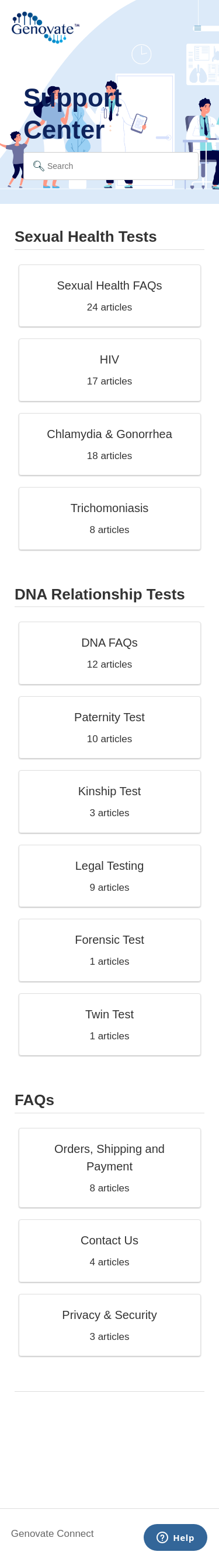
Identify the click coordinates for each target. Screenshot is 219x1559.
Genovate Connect (52, 1533)
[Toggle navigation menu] (197, 28)
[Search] (111, 166)
